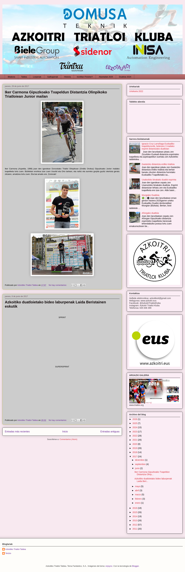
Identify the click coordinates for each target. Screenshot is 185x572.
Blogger (135, 566)
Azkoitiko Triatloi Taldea (15, 549)
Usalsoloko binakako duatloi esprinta (159, 179)
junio (137, 468)
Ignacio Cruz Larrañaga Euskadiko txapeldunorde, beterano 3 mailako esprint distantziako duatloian (158, 146)
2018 (135, 452)
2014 (135, 516)
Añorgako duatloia (150, 213)
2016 (135, 508)
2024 (135, 427)
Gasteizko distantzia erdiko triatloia (158, 164)
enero (138, 503)
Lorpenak (37, 77)
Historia (67, 77)
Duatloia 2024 (125, 77)
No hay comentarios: (58, 285)
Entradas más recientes (17, 431)
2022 (135, 435)
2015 (135, 512)
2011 (135, 529)
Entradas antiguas (109, 431)
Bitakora (11, 77)
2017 (135, 456)
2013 (135, 520)
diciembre (140, 460)
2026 (135, 419)
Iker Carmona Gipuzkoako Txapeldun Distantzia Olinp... (152, 473)
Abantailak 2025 (106, 77)
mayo (138, 486)
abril (137, 490)
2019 (135, 448)
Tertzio (8, 553)
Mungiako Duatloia (150, 195)
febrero (138, 499)
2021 (135, 440)
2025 (135, 423)
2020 (135, 444)
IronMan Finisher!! (85, 77)
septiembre (140, 464)
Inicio (65, 431)
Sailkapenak (52, 77)
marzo (138, 494)
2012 (135, 524)
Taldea (24, 77)
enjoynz (109, 566)
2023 (135, 431)
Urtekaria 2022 (136, 91)
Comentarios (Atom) (68, 439)
